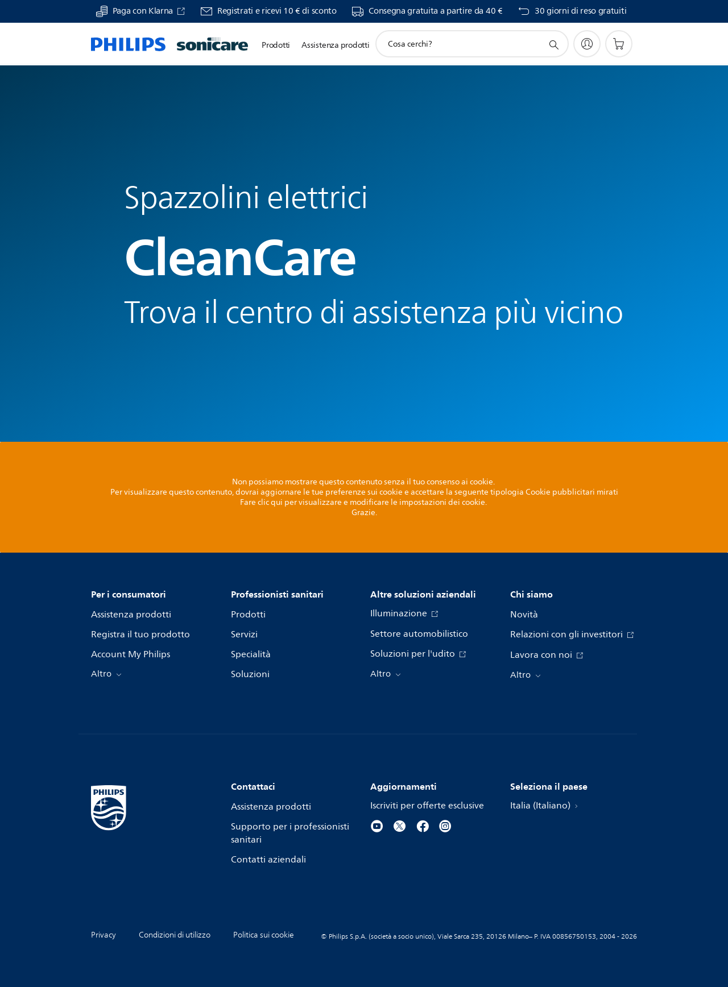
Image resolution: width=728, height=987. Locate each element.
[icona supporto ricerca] (553, 44)
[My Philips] (587, 43)
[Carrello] (618, 43)
